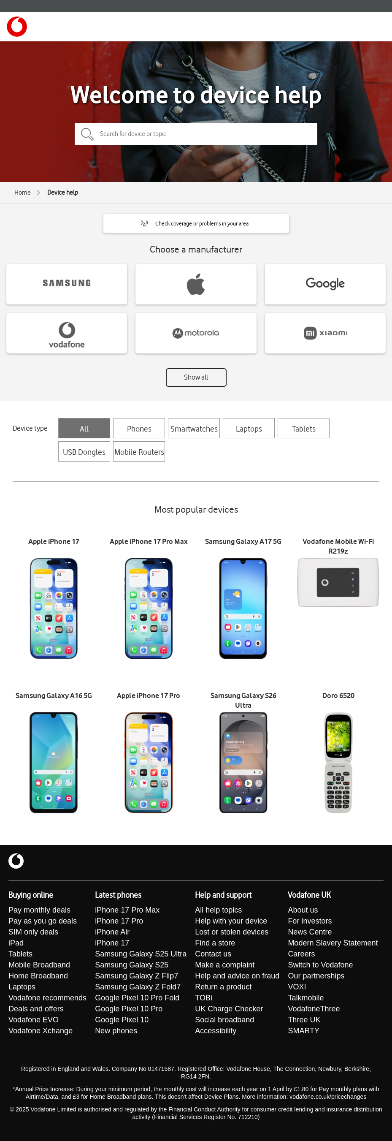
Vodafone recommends (47, 998)
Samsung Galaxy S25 (131, 965)
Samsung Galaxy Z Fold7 (138, 987)
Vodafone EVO (33, 1020)
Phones (139, 428)
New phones (116, 1031)
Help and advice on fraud (237, 976)
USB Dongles (84, 451)
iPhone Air (112, 932)
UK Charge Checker (229, 1009)
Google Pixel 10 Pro (128, 1009)
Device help (62, 192)
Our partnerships (316, 976)
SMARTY (303, 1031)
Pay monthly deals (39, 910)
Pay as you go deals (42, 921)
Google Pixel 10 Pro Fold (137, 998)
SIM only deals (33, 932)
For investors (310, 921)
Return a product (223, 987)
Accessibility (215, 1031)
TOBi (203, 998)
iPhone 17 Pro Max (127, 910)
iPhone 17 (112, 943)
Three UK (304, 1020)
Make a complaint (224, 965)
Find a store (215, 943)
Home (22, 192)
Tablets (304, 428)
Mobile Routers (139, 451)
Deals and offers (36, 1009)
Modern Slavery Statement (333, 943)
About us (303, 910)
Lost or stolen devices (231, 932)
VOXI (297, 987)
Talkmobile (306, 998)
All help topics (218, 910)
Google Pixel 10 (122, 1020)
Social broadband (224, 1020)
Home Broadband (38, 976)
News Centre (310, 932)
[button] (196, 223)
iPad (16, 943)
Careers (301, 954)
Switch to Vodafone (320, 965)
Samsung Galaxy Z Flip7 (136, 976)
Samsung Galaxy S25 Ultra (141, 954)
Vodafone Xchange (40, 1031)
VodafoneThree (314, 1009)
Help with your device (231, 921)
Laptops (249, 428)
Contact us (213, 954)
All (84, 428)
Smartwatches (194, 428)
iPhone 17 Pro (119, 921)
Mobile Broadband (39, 965)
